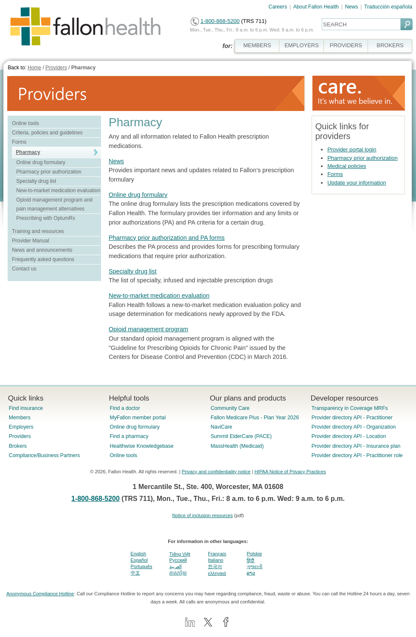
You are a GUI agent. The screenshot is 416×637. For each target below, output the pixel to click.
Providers (56, 68)
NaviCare (221, 427)
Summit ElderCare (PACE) (241, 436)
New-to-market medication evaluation (58, 190)
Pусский (178, 560)
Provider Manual (30, 241)
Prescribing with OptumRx (45, 218)
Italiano (215, 560)
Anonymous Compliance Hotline (40, 593)
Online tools (25, 123)
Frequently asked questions (43, 259)
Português (141, 566)
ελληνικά (217, 573)
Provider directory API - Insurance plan (356, 446)
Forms (19, 142)
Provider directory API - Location (349, 436)
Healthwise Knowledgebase (141, 446)
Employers (21, 427)
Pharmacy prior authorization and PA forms (167, 237)
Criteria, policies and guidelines (47, 133)
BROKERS (390, 45)
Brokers (18, 446)
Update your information (356, 182)
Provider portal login (351, 149)
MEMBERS (257, 45)
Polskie (254, 553)
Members (20, 418)
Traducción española (388, 7)
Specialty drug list (36, 181)
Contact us (24, 269)
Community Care (230, 408)
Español (139, 560)
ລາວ (251, 572)
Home (34, 68)
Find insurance (26, 408)
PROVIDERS (346, 45)
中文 (135, 572)
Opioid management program (148, 329)
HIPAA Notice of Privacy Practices (290, 471)
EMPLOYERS (301, 45)
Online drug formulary (40, 162)
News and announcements (42, 250)
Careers (278, 7)
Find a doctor (125, 408)
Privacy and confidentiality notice (216, 471)
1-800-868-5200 (219, 21)
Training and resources (38, 231)
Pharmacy (83, 68)
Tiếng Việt (179, 554)
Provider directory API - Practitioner (352, 418)
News (351, 7)
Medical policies (346, 166)
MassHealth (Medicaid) (237, 446)
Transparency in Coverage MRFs (350, 408)
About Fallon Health (316, 7)
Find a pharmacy (129, 436)
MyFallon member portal (138, 418)
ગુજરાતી (254, 566)
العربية (175, 566)
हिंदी (250, 560)
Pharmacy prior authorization (48, 172)
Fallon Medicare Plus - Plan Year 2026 (255, 418)
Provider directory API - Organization (354, 427)
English (138, 553)
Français (217, 553)
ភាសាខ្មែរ (178, 572)
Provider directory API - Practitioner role (357, 455)
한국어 (215, 566)
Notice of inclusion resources (202, 515)
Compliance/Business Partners (44, 455)
